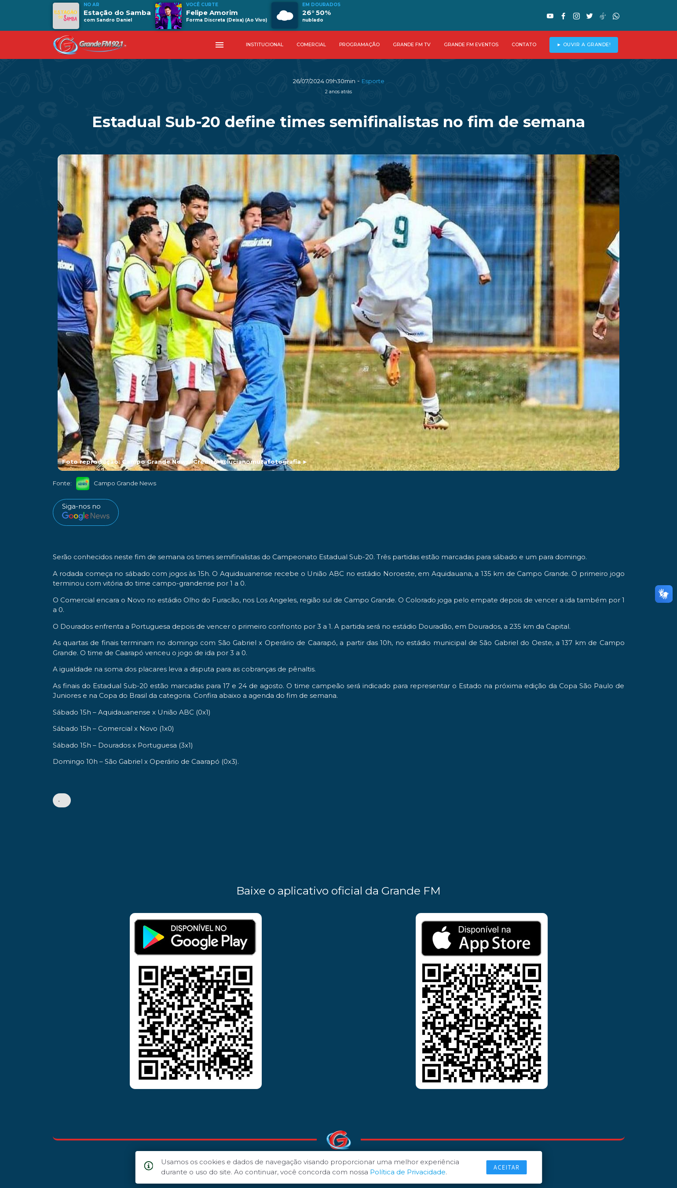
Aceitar (506, 1167)
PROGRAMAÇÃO (359, 45)
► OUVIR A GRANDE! (583, 45)
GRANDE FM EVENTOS (471, 45)
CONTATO (524, 45)
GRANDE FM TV (412, 45)
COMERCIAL (311, 45)
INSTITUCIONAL (264, 45)
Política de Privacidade (408, 1172)
